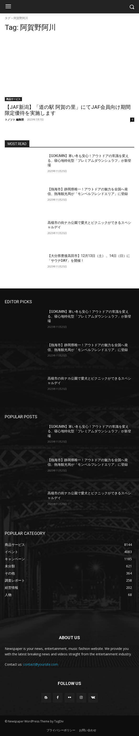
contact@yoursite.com (40, 664)
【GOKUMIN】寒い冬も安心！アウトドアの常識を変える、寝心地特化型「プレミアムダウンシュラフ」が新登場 (89, 160)
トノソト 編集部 (14, 119)
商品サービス (13, 99)
